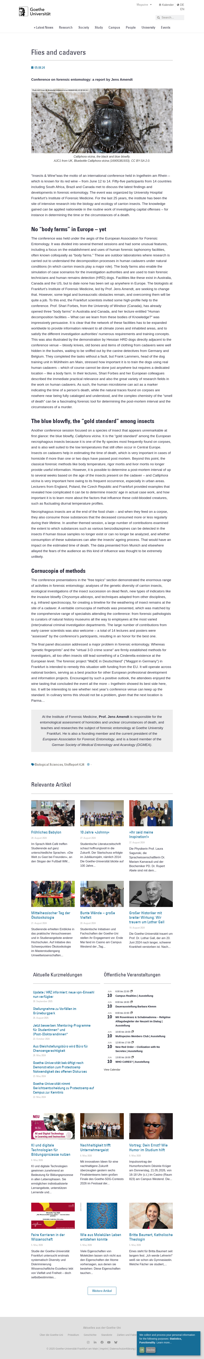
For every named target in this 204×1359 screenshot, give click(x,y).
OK (142, 1349)
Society (83, 27)
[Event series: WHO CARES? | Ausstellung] (132, 1057)
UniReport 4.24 (74, 764)
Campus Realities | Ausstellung (134, 995)
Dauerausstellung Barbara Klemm (135, 1006)
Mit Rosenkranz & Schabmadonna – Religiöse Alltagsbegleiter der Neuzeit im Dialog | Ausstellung (142, 1021)
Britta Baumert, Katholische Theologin (151, 1237)
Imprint (103, 1348)
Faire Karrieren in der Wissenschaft (48, 1237)
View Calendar (112, 1069)
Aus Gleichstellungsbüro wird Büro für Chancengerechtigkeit (60, 1048)
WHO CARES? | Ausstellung (132, 1061)
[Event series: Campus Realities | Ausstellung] (131, 991)
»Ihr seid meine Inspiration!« (141, 834)
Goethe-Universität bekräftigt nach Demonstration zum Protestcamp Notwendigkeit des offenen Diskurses (60, 1067)
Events (165, 27)
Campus (114, 27)
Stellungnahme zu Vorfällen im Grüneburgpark (54, 1010)
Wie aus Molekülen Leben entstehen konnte (100, 1237)
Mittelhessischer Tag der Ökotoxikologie (50, 915)
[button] (102, 1291)
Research (66, 27)
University (148, 27)
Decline (151, 1349)
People (131, 27)
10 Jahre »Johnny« (94, 832)
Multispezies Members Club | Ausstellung (140, 1036)
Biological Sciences (49, 764)
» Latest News (43, 27)
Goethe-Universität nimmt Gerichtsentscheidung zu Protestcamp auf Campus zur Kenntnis (63, 1088)
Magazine (144, 4)
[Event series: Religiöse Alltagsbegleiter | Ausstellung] (131, 1013)
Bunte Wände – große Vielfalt (97, 915)
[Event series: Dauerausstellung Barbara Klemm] (131, 1002)
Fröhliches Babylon (46, 832)
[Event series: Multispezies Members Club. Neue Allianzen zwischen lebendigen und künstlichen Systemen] (132, 1032)
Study (99, 27)
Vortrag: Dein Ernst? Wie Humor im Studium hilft (148, 1147)
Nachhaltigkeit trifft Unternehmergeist (95, 1147)
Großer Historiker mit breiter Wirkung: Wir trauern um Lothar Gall (146, 917)
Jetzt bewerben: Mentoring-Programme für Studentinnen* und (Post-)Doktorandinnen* (62, 1029)
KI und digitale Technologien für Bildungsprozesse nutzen (50, 1150)
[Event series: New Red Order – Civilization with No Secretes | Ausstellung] (132, 1042)
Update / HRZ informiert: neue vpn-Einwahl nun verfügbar (63, 994)
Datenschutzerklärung (122, 1348)
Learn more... (164, 1342)
